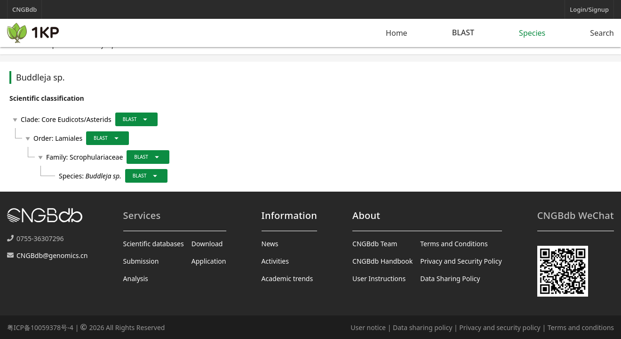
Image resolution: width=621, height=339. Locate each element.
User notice (368, 327)
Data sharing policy (422, 327)
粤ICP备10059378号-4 (40, 327)
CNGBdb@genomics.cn (52, 255)
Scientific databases (153, 243)
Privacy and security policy (499, 327)
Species (532, 33)
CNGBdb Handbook (382, 261)
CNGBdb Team (374, 243)
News (270, 243)
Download (207, 243)
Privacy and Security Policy (461, 261)
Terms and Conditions (453, 243)
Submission (141, 261)
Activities (275, 261)
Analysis (135, 278)
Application (208, 261)
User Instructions (379, 278)
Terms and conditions (581, 327)
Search (602, 33)
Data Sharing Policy (450, 278)
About (366, 215)
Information (289, 215)
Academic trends (287, 278)
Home (396, 33)
